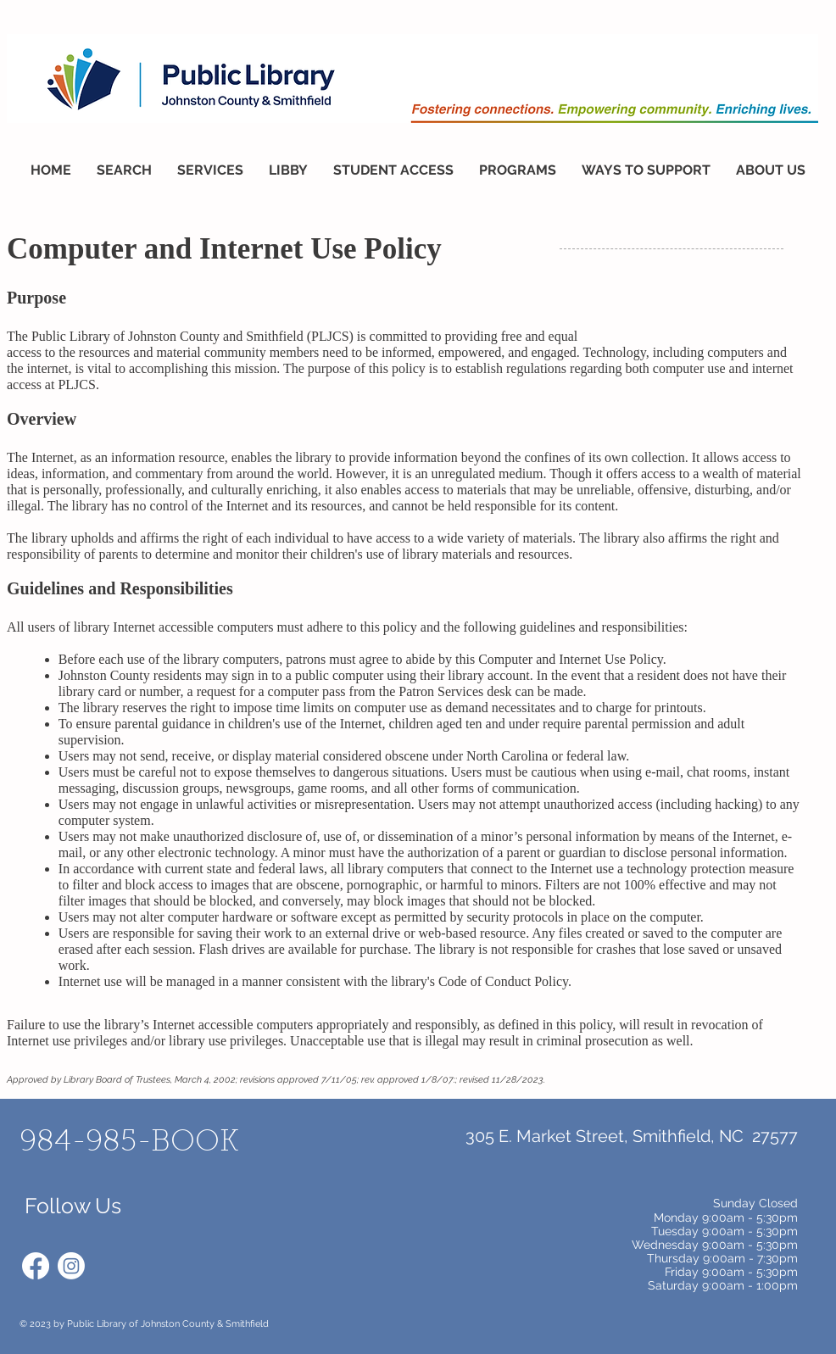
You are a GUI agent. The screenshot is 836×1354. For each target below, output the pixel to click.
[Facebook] (35, 1265)
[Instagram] (71, 1265)
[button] (124, 170)
